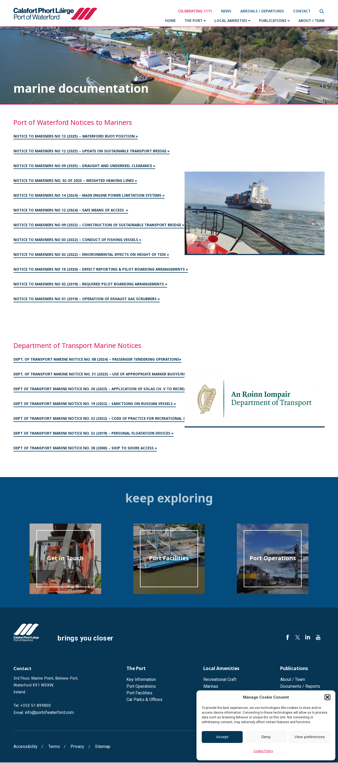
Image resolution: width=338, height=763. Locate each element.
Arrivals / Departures (263, 11)
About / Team (311, 22)
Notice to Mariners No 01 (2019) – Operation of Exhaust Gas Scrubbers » (86, 300)
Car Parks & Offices (143, 699)
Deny (265, 736)
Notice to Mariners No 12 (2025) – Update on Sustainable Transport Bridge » (91, 152)
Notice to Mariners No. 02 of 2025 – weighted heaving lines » (75, 182)
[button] (327, 697)
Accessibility (24, 747)
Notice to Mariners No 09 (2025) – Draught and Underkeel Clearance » (84, 167)
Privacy (74, 747)
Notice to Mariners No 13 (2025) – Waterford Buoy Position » (75, 137)
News (227, 11)
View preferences (309, 736)
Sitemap (98, 747)
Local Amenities (230, 22)
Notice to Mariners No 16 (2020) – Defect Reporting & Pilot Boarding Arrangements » (100, 271)
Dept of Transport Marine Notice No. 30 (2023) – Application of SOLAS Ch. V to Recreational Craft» (114, 390)
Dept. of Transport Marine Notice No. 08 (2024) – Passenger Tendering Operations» (97, 361)
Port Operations (140, 686)
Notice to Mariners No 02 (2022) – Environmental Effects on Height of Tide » (91, 256)
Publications (273, 22)
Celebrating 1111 (196, 11)
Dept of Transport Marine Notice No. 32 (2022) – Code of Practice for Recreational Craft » (105, 420)
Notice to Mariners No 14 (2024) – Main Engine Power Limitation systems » (89, 197)
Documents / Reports (299, 686)
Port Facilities (138, 693)
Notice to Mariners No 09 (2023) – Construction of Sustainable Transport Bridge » (98, 226)
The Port (194, 22)
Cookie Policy (263, 751)
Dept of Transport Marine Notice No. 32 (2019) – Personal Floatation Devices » (93, 434)
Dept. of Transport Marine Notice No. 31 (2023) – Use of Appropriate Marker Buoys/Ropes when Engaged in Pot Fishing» (134, 375)
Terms (51, 747)
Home (170, 22)
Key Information (140, 680)
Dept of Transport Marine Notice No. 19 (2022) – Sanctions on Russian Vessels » (94, 405)
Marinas (210, 686)
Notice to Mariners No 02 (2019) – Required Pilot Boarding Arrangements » (90, 285)
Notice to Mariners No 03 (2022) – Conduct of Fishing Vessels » (77, 241)
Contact (302, 11)
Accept (222, 736)
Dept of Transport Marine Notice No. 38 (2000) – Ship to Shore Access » (85, 449)
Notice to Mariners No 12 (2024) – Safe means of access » (70, 211)
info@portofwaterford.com (49, 713)
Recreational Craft (219, 680)
